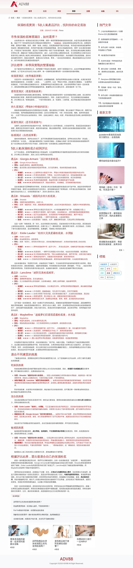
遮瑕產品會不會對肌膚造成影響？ (62, 543)
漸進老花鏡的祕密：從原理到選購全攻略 (17, 541)
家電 (108, 268)
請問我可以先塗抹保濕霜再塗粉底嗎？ (28, 502)
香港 (102, 277)
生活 (44, 11)
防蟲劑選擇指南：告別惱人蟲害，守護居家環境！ (32, 506)
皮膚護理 (113, 264)
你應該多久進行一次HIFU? (84, 540)
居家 (102, 273)
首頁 (12, 18)
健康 (15, 11)
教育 (30, 11)
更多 (121, 250)
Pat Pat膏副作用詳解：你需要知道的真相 (29, 510)
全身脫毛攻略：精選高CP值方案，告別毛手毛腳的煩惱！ (34, 519)
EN (117, 11)
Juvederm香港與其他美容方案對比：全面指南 (110, 136)
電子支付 (110, 277)
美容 (73, 11)
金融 (102, 11)
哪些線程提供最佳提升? (110, 160)
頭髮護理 (103, 264)
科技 (59, 11)
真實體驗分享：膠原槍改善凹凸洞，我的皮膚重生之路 (110, 216)
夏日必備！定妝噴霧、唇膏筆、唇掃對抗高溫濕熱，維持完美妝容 (110, 71)
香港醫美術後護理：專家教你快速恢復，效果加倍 (110, 243)
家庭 (115, 268)
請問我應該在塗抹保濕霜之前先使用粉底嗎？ (39, 543)
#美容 (12, 547)
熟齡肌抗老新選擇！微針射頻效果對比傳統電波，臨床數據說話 (37, 514)
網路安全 (116, 273)
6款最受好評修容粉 (108, 55)
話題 (88, 11)
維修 (108, 273)
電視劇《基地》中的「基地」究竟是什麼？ (110, 188)
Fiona (61, 30)
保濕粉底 (57, 43)
